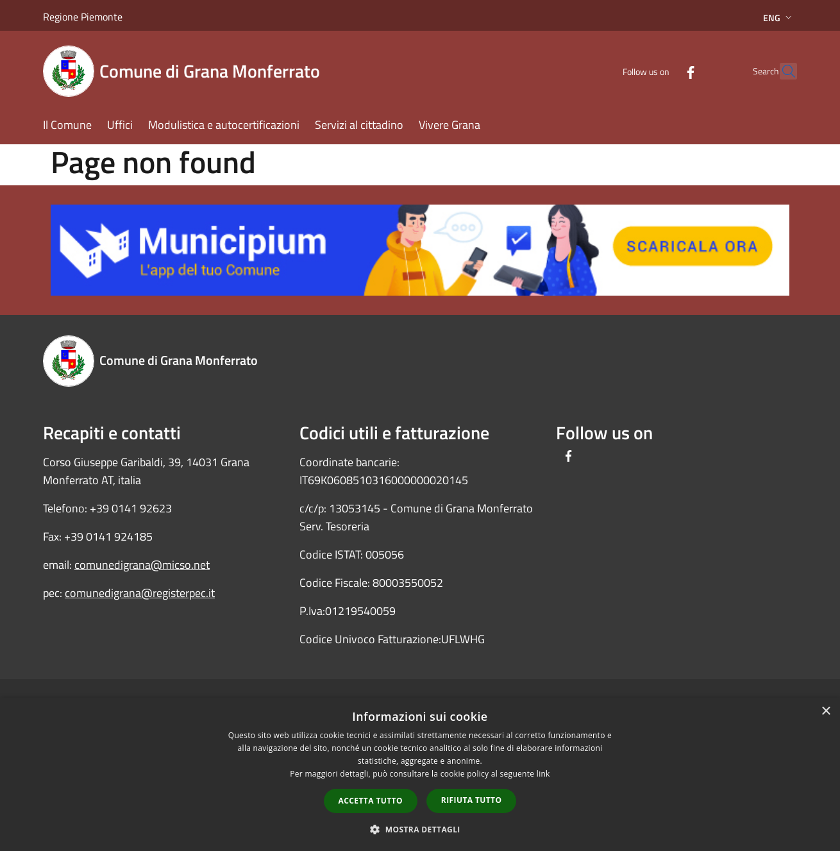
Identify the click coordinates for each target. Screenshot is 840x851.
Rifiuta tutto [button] (471, 800)
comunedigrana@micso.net (142, 564)
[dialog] (420, 774)
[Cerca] (781, 71)
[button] (420, 829)
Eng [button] (778, 17)
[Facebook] (662, 71)
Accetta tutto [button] (371, 800)
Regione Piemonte (82, 16)
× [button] (825, 711)
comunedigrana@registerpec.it (140, 593)
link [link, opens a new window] (543, 773)
